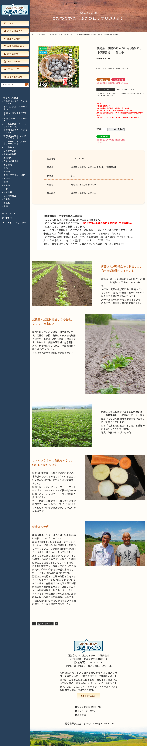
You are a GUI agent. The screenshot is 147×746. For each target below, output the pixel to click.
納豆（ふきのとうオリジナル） (15, 108)
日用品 (6, 199)
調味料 (6, 171)
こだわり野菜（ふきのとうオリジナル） (15, 125)
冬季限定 (7, 164)
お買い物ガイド (13, 31)
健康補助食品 (9, 196)
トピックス (9, 213)
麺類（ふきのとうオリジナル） (15, 119)
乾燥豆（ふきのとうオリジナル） (15, 102)
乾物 (5, 182)
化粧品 (6, 203)
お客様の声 (11, 53)
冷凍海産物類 (9, 154)
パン (5, 189)
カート (9, 23)
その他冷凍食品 (11, 161)
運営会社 (8, 218)
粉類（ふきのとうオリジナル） (15, 114)
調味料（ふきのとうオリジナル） (15, 131)
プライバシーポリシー (14, 222)
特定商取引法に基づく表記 (88, 706)
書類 (5, 206)
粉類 (5, 168)
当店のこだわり (13, 38)
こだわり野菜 (9, 151)
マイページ (11, 69)
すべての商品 (10, 98)
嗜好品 (6, 178)
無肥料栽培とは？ (14, 46)
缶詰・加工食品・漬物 (14, 175)
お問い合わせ (12, 61)
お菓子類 (7, 192)
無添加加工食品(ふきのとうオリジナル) (14, 137)
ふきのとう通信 (13, 76)
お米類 (6, 185)
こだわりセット (11, 147)
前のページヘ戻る (45, 623)
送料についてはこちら (125, 89)
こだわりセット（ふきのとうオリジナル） (15, 142)
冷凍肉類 (7, 158)
